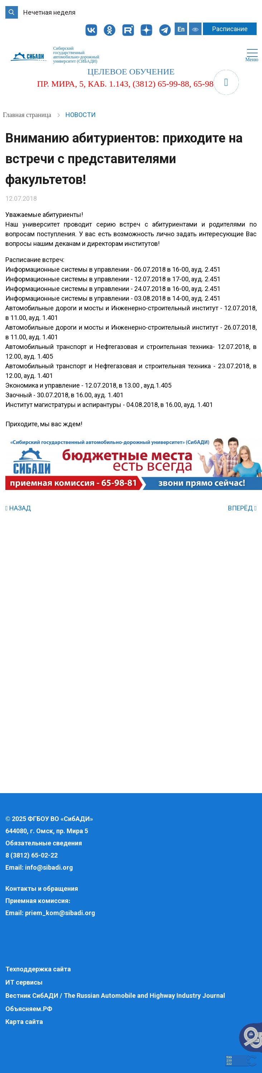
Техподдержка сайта (38, 969)
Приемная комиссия (36, 900)
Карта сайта (24, 1021)
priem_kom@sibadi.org (60, 913)
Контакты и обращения (41, 888)
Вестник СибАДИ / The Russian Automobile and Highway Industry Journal (115, 995)
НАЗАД (18, 508)
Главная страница (28, 114)
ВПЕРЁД (242, 508)
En (181, 29)
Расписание (230, 29)
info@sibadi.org (49, 867)
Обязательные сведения (43, 843)
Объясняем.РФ (28, 1009)
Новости (81, 114)
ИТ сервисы (24, 982)
